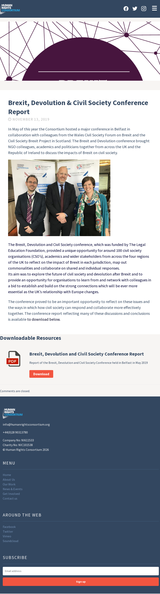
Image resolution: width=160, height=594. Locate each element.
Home (7, 475)
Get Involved (11, 494)
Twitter (8, 531)
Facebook (9, 527)
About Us (9, 479)
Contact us (10, 498)
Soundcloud (10, 541)
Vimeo (7, 536)
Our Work (9, 484)
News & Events (12, 489)
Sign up (81, 581)
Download (41, 374)
